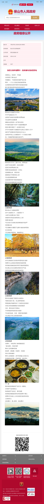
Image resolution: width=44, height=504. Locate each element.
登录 (6, 2)
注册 (3, 2)
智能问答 (30, 4)
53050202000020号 (21, 493)
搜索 (35, 17)
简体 (37, 1)
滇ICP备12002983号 (7, 493)
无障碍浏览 (16, 4)
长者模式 (24, 4)
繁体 (41, 1)
